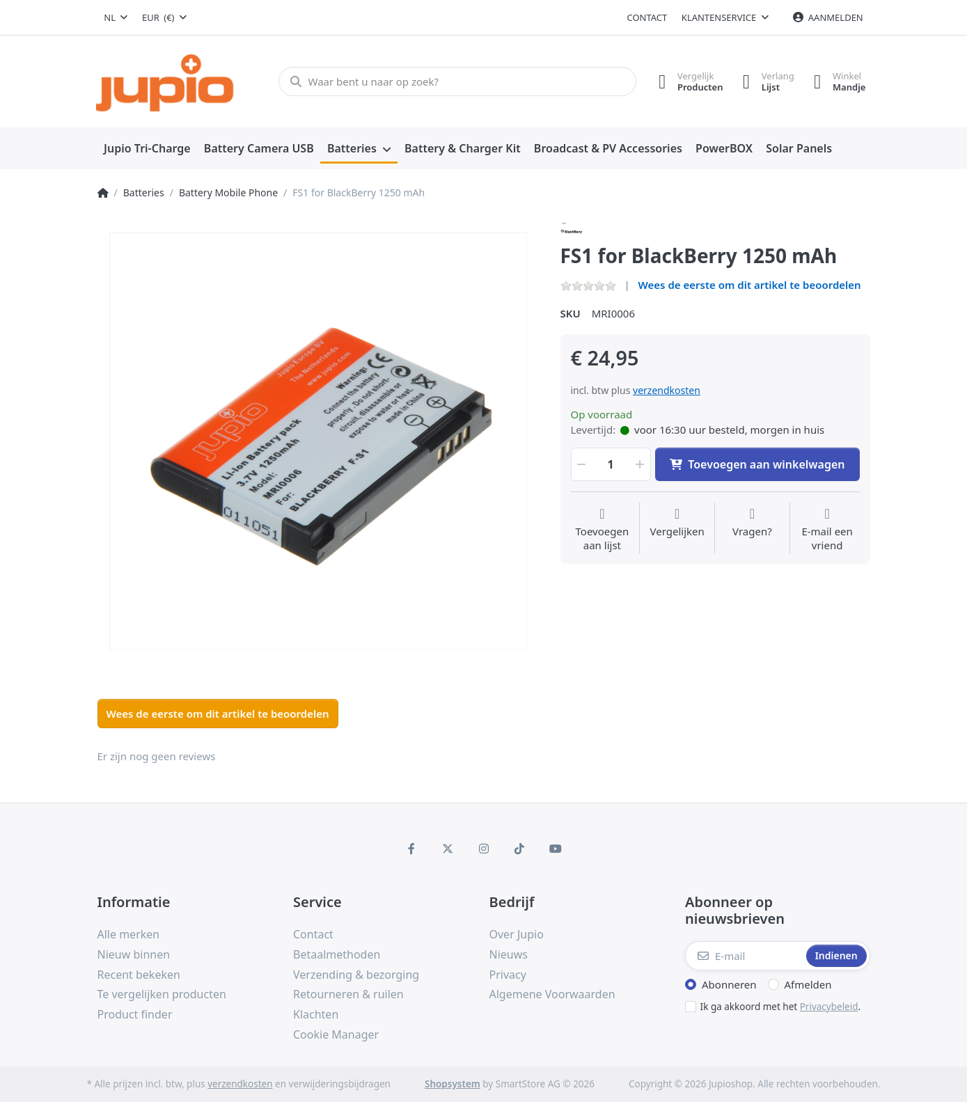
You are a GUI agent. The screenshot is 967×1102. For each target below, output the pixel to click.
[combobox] (116, 17)
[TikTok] (519, 848)
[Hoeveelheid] (611, 464)
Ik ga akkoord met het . (780, 1006)
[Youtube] (555, 848)
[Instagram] (484, 848)
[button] (581, 464)
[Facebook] (412, 848)
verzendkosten (666, 390)
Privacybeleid (829, 1006)
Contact (647, 17)
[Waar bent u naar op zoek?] (455, 81)
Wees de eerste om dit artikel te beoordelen (749, 285)
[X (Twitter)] (447, 848)
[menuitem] (147, 149)
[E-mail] (744, 955)
